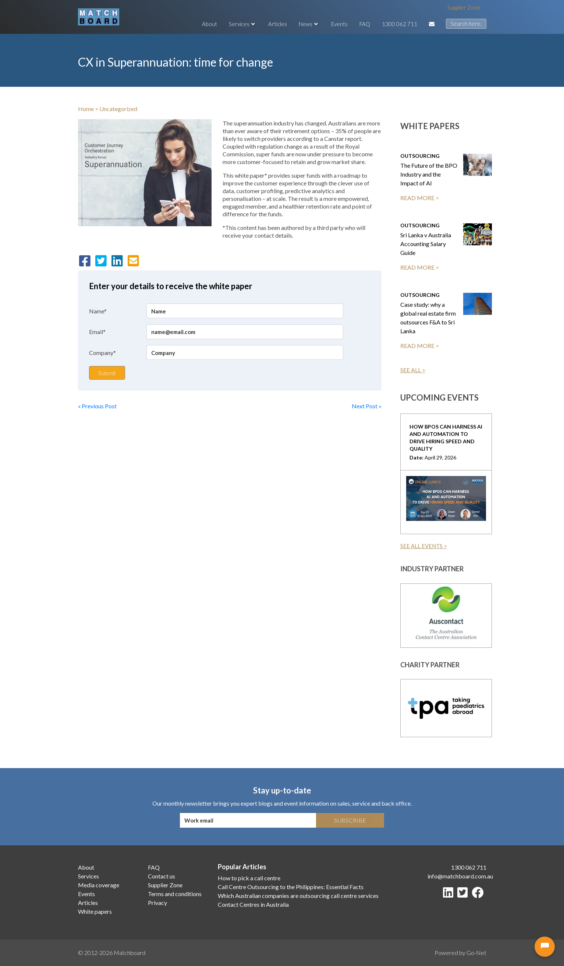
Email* (97, 331)
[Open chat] (545, 947)
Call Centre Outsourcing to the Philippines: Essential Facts (290, 886)
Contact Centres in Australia (253, 904)
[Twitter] (464, 894)
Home (86, 108)
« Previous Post (97, 405)
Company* (102, 352)
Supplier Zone (463, 7)
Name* (98, 311)
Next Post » (367, 405)
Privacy (157, 902)
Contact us (161, 876)
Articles (277, 24)
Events (339, 24)
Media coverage (98, 884)
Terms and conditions (175, 893)
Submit (107, 372)
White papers (95, 911)
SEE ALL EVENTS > (423, 546)
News (309, 24)
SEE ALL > (412, 369)
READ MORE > (419, 197)
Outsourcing (420, 156)
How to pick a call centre (249, 877)
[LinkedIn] (449, 894)
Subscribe (350, 820)
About (209, 24)
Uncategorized (118, 108)
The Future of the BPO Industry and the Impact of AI (428, 174)
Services (242, 24)
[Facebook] (479, 894)
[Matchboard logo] (98, 16)
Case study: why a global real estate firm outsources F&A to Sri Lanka (428, 317)
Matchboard (129, 952)
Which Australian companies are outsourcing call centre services (298, 895)
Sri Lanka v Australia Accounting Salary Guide (425, 243)
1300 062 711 (399, 24)
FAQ (364, 24)
